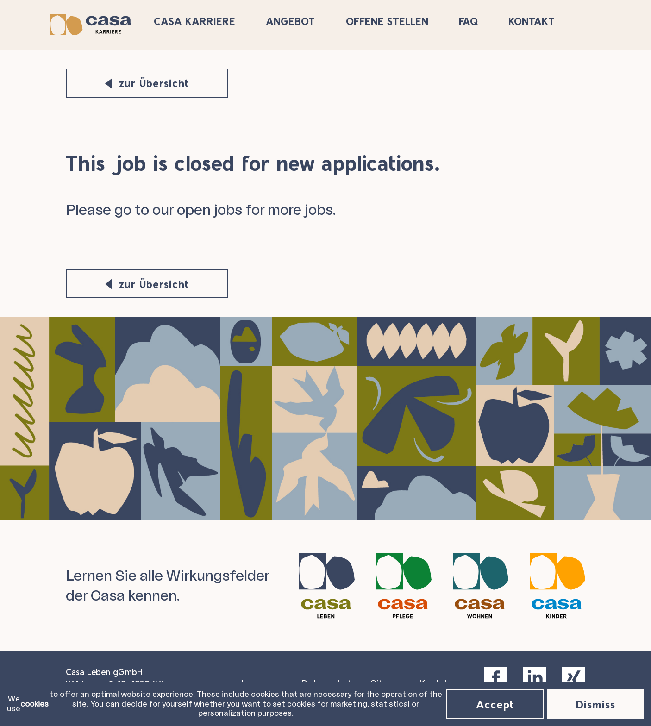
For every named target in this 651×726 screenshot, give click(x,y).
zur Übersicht (147, 82)
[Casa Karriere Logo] (106, 23)
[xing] (573, 676)
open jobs (209, 210)
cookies (34, 704)
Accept (495, 704)
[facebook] (495, 676)
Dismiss (595, 704)
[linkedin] (534, 676)
